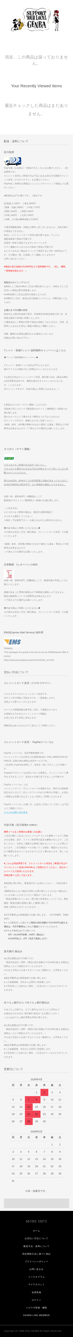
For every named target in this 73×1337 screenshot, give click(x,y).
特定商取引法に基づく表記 (36, 1254)
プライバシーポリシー (36, 1261)
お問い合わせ (36, 1269)
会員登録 (36, 1292)
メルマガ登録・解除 (36, 1307)
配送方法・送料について (36, 1246)
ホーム (36, 1231)
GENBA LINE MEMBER (36, 1315)
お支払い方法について (36, 1238)
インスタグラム (36, 1277)
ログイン (36, 1300)
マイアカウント (36, 1284)
